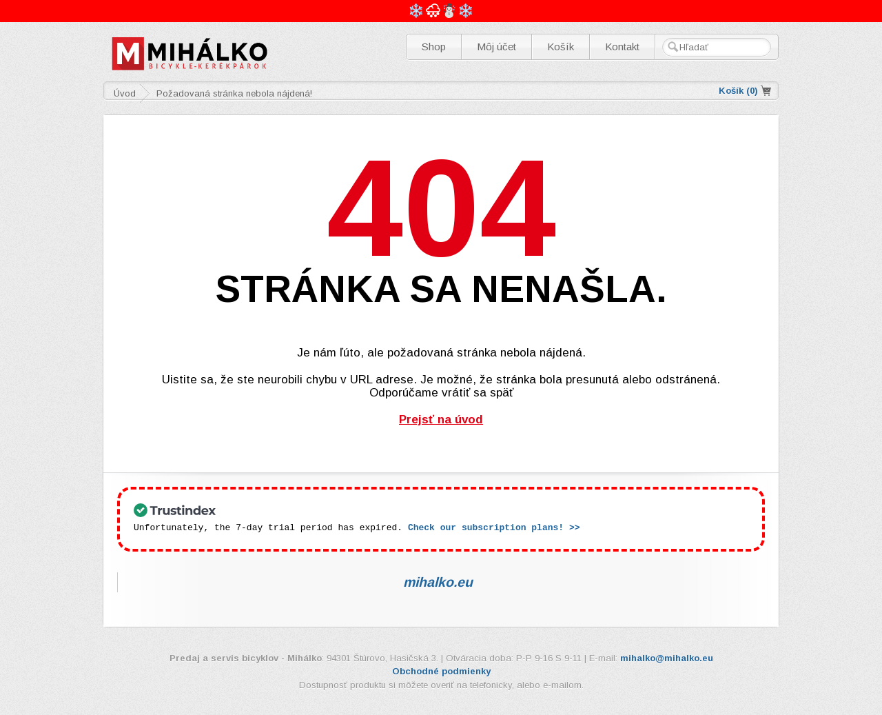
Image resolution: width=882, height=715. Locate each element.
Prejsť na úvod (441, 419)
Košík (560, 46)
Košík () (738, 90)
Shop (434, 46)
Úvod (125, 93)
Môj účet (496, 46)
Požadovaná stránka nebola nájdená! (234, 93)
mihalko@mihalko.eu (666, 657)
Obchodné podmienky (441, 670)
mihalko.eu (438, 581)
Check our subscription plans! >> (494, 527)
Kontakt (622, 46)
